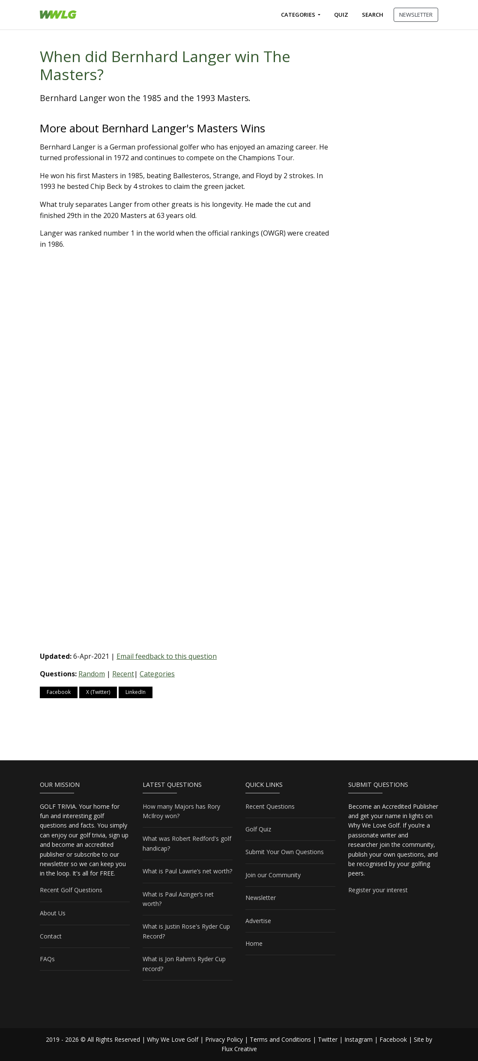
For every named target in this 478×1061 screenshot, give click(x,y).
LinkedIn (135, 692)
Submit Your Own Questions (284, 852)
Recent (123, 673)
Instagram (358, 1039)
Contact (51, 936)
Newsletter (260, 898)
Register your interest (378, 890)
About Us (53, 913)
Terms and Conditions (280, 1039)
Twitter (328, 1039)
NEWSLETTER (416, 14)
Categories (299, 14)
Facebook (59, 692)
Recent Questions (270, 806)
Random (91, 673)
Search (372, 14)
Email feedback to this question (167, 656)
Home (254, 943)
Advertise (258, 921)
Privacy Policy (224, 1039)
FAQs (47, 959)
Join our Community (273, 875)
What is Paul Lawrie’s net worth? (187, 871)
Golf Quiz (258, 829)
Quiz (341, 14)
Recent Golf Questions (71, 890)
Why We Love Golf (172, 1039)
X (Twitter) (98, 692)
